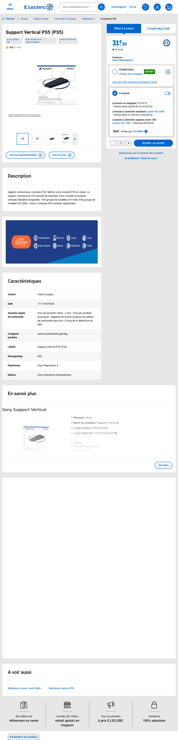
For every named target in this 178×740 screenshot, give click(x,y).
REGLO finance (47, 650)
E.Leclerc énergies (49, 645)
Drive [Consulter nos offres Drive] (133, 6)
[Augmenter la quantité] (128, 143)
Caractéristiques (24, 281)
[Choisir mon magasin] (145, 7)
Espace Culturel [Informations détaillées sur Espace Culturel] (41, 19)
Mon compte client (116, 641)
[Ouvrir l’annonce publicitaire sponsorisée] (52, 242)
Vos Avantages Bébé (17, 650)
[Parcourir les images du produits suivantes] (75, 139)
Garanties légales (149, 704)
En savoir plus (22, 393)
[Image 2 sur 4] (37, 139)
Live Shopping (14, 659)
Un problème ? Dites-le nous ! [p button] (141, 158)
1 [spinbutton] (121, 143)
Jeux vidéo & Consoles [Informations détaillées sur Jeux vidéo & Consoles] (65, 19)
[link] (158, 485)
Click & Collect (47, 641)
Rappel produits (148, 722)
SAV (108, 659)
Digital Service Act (149, 718)
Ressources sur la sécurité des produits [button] (141, 153)
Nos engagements (82, 659)
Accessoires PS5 (12, 41)
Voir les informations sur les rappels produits (85, 612)
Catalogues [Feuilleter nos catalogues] (118, 7)
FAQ (108, 654)
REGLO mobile (47, 654)
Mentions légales (148, 650)
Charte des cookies (150, 673)
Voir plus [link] (83, 528)
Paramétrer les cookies (23, 736)
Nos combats (79, 654)
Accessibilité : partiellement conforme (113, 691)
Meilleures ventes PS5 (61, 564)
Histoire (76, 641)
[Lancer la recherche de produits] (101, 6)
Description (19, 176)
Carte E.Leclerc (14, 645)
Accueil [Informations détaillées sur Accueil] (24, 19)
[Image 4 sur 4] (66, 139)
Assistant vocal (47, 673)
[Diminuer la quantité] (113, 143)
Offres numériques (49, 691)
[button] (25, 155)
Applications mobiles (50, 677)
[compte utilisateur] (157, 7)
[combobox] (82, 7)
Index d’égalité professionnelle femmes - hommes (149, 732)
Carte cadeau (46, 668)
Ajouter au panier (153, 143)
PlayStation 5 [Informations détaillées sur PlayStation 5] (88, 19)
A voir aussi (19, 548)
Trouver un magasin (83, 709)
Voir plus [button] (163, 465)
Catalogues (12, 641)
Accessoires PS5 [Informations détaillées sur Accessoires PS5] (108, 19)
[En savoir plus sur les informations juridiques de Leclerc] (146, 131)
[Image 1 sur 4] (23, 139)
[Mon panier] (168, 7)
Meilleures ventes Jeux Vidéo (24, 564)
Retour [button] (10, 18)
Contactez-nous (115, 663)
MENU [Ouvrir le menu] (10, 6)
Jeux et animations (16, 654)
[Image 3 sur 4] (52, 139)
